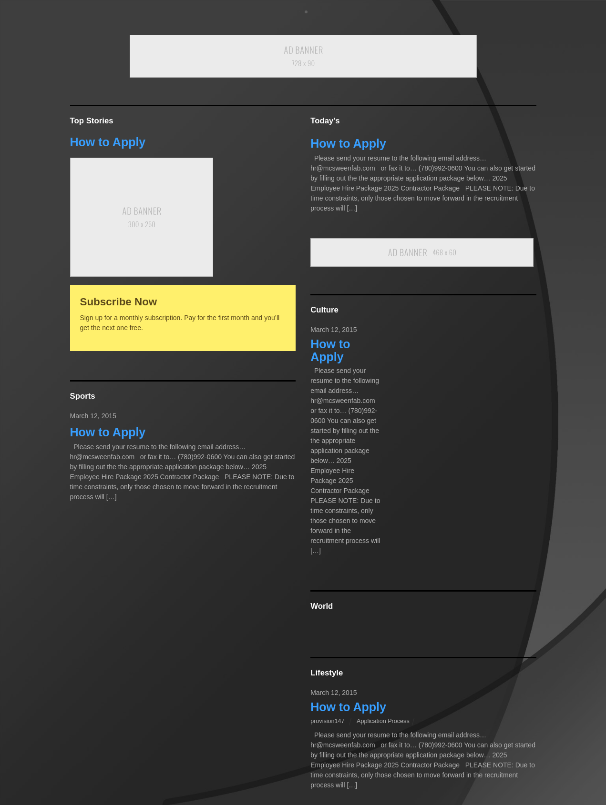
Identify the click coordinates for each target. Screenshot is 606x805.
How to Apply (108, 142)
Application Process (383, 721)
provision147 (327, 721)
